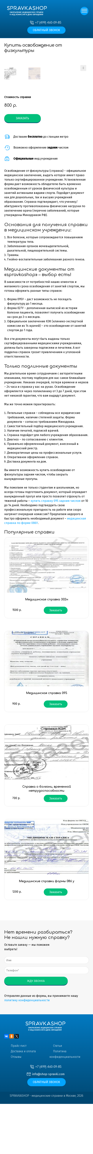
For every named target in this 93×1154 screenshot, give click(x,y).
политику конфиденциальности (27, 1050)
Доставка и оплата (23, 1101)
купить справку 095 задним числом (56, 551)
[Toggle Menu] (84, 11)
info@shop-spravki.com (48, 1124)
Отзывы (16, 1107)
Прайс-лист (19, 1096)
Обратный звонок (46, 30)
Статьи (57, 1096)
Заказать (22, 168)
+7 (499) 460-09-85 (48, 22)
